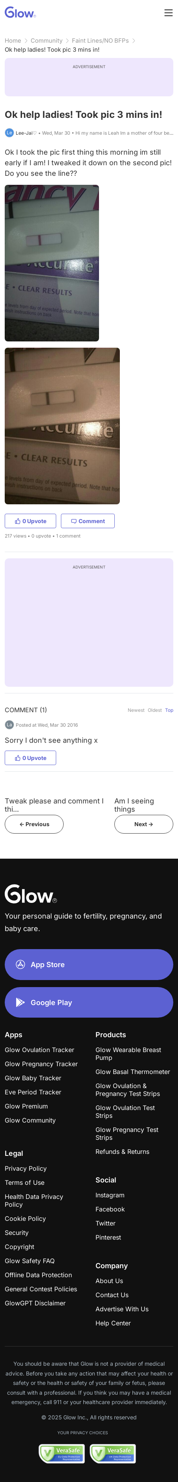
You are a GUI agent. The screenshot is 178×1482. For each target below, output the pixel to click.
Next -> (143, 824)
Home (13, 40)
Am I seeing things (134, 805)
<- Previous (34, 824)
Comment (88, 521)
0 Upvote (30, 521)
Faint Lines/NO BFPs (100, 40)
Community (46, 40)
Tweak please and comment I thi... (54, 805)
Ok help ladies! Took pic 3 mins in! (52, 49)
